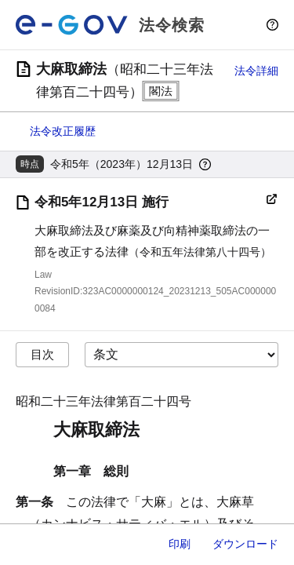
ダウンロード (245, 544)
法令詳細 (256, 70)
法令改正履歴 (63, 131)
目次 (42, 354)
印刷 (180, 544)
